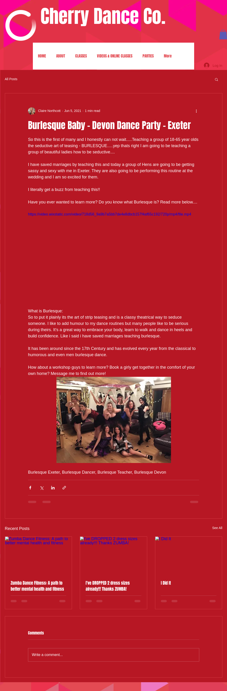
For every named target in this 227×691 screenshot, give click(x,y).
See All (217, 528)
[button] (216, 79)
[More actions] (196, 111)
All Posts (11, 79)
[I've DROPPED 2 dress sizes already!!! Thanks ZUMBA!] (113, 555)
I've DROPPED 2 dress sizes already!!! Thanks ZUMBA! (108, 586)
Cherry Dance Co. (102, 16)
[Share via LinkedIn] (53, 487)
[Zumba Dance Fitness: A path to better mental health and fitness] (38, 555)
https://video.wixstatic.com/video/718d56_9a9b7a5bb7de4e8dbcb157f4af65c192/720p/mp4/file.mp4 (109, 214)
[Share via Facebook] (30, 487)
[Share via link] (64, 487)
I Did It (166, 583)
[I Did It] (188, 555)
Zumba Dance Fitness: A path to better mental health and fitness (37, 586)
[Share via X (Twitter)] (41, 487)
